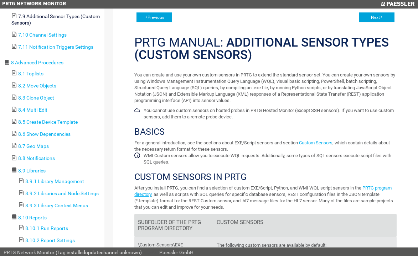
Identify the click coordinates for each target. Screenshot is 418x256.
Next (375, 17)
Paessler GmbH (176, 252)
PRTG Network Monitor (29, 252)
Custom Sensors (315, 142)
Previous (156, 17)
